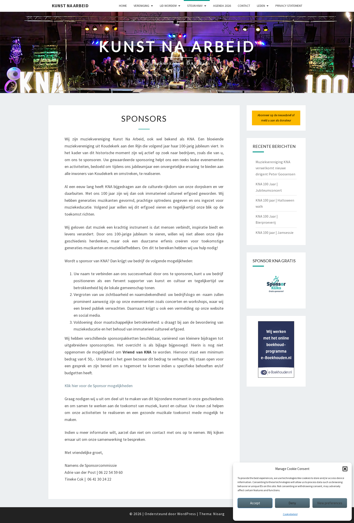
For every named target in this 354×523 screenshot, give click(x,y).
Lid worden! (168, 6)
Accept (255, 503)
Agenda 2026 (222, 6)
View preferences (329, 503)
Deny (292, 503)
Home (123, 6)
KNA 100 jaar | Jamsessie (274, 232)
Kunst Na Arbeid (70, 5)
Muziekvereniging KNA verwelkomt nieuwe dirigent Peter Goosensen (275, 168)
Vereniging (141, 6)
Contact (244, 6)
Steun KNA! (195, 6)
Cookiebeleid (290, 514)
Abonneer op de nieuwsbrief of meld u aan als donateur (276, 117)
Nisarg (219, 513)
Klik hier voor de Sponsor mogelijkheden (99, 385)
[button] (345, 469)
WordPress (186, 513)
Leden (261, 6)
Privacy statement (288, 6)
